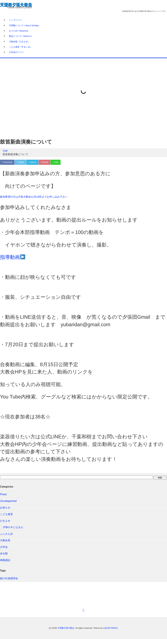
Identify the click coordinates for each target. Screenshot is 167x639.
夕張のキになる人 (13, 527)
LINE (56, 162)
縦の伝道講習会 (9, 578)
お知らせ (5, 507)
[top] (83, 610)
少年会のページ (16, 52)
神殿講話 (5, 560)
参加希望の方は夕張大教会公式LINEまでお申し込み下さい (33, 197)
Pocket (45, 162)
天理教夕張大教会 (65, 628)
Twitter (21, 162)
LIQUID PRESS (110, 628)
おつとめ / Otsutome (18, 31)
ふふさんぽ (6, 534)
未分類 (4, 553)
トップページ (15, 20)
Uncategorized (8, 501)
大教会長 (5, 540)
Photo (3, 494)
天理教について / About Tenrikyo (24, 25)
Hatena (33, 162)
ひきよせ (5, 521)
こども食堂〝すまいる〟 (20, 47)
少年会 (4, 547)
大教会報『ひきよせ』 (19, 41)
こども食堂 (6, 514)
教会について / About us (20, 36)
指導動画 (12, 257)
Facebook (7, 162)
